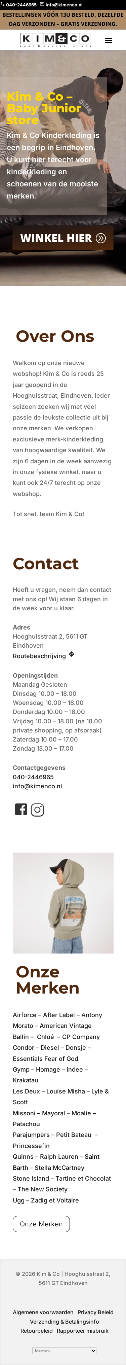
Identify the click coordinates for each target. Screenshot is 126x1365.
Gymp (21, 1069)
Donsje (76, 1047)
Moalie (81, 1113)
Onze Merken (41, 1224)
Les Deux (26, 1091)
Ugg (19, 1200)
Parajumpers (32, 1134)
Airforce (25, 1014)
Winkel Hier (56, 237)
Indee (75, 1069)
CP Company (81, 1036)
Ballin (21, 1036)
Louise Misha (65, 1091)
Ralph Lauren (59, 1156)
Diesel (50, 1047)
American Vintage (66, 1025)
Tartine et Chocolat (83, 1178)
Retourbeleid (36, 1330)
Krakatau (25, 1080)
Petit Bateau (74, 1134)
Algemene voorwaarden (43, 1312)
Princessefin (31, 1145)
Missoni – (27, 1113)
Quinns (23, 1156)
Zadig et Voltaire (55, 1200)
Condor (23, 1047)
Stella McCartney (59, 1167)
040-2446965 (33, 777)
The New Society (42, 1189)
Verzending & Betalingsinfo (64, 1321)
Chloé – (49, 1036)
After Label (59, 1014)
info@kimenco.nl (37, 786)
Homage (48, 1069)
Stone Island (31, 1178)
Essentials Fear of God (45, 1058)
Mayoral (53, 1113)
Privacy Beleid (96, 1312)
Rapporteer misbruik (83, 1330)
